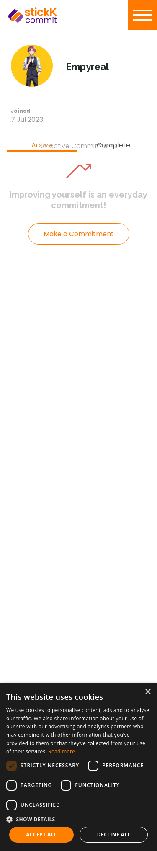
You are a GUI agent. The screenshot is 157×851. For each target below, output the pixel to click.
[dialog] (78, 767)
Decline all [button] (114, 834)
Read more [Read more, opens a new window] (61, 751)
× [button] (147, 692)
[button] (78, 819)
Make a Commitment (79, 234)
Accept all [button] (41, 834)
